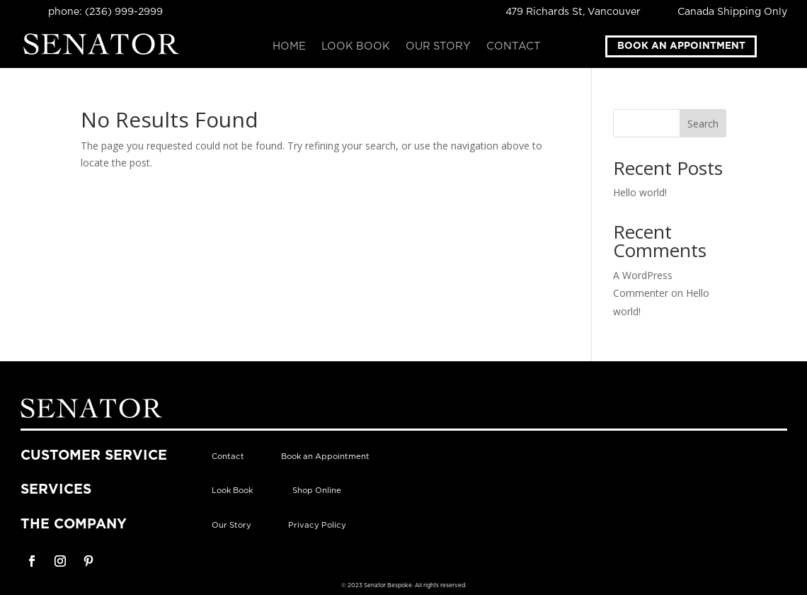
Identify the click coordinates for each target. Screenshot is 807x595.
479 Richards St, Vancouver (573, 12)
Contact (513, 47)
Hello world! (640, 192)
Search (703, 123)
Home (289, 47)
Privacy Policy (317, 525)
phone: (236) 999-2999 (105, 12)
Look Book (355, 47)
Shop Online (316, 490)
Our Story (438, 47)
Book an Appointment (681, 46)
